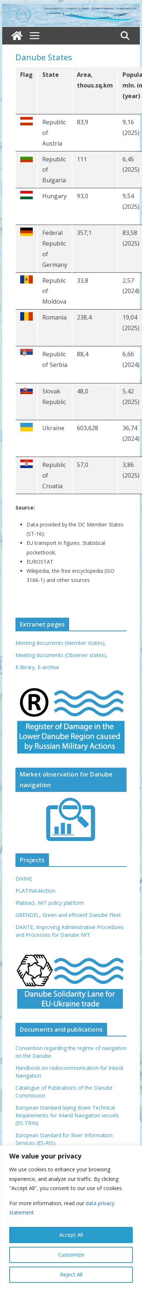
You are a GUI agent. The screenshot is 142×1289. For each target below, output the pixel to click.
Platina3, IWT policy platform (49, 902)
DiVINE (23, 878)
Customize (71, 1254)
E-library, (26, 667)
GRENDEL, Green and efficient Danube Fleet (68, 914)
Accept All (71, 1234)
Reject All (71, 1274)
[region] (71, 1217)
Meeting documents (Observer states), (61, 654)
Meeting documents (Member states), (60, 642)
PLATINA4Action (35, 890)
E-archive (48, 667)
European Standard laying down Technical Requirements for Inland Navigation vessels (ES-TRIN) (67, 1115)
